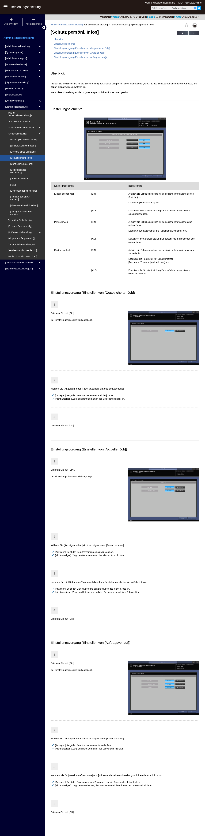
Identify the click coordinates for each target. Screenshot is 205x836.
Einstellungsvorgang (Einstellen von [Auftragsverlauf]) (80, 57)
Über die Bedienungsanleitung (160, 2)
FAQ (180, 2)
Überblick (58, 39)
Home (54, 24)
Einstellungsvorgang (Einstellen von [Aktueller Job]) (79, 52)
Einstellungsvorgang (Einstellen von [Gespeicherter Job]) (82, 48)
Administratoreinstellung (71, 24)
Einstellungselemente (64, 44)
